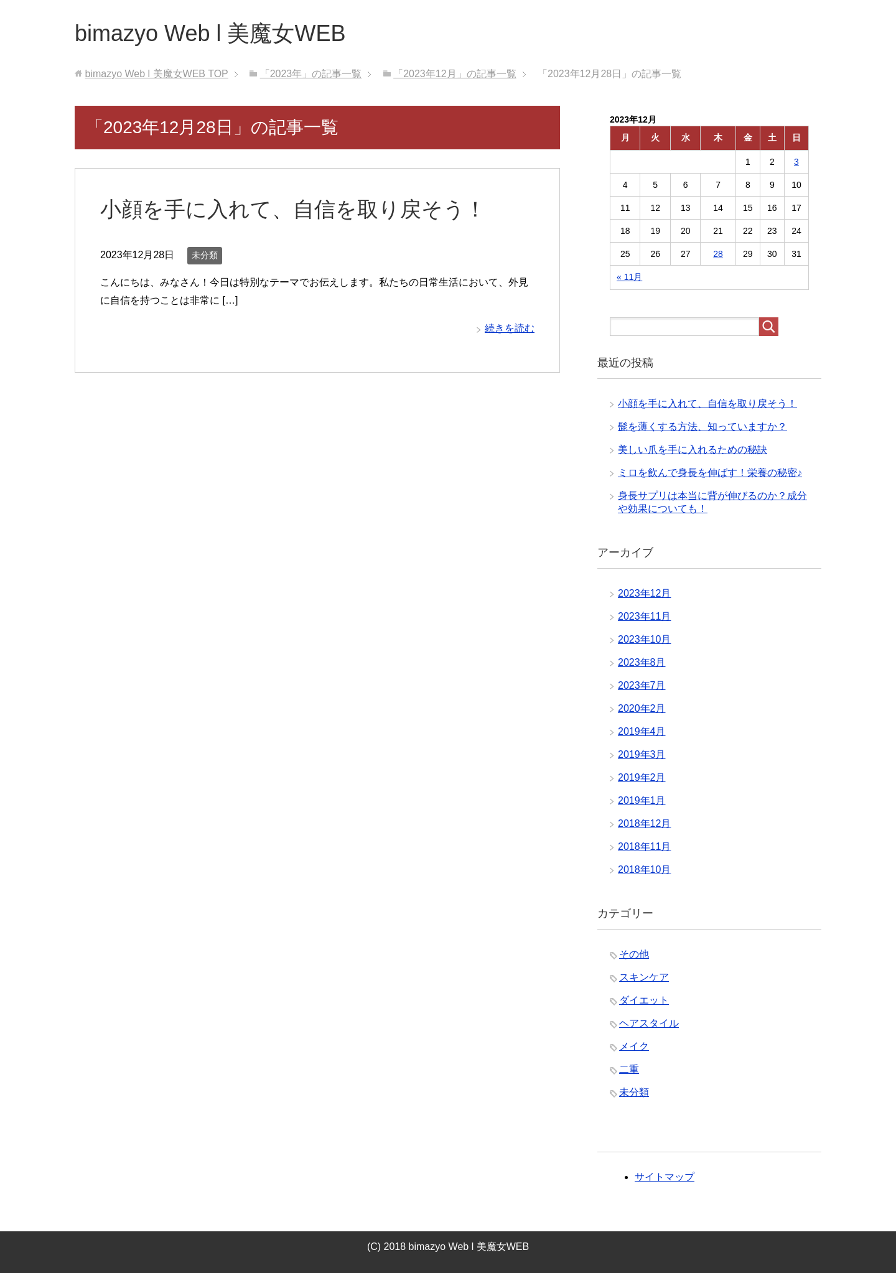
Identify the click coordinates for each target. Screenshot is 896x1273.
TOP (156, 73)
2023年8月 (642, 662)
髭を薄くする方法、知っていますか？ (702, 426)
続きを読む (509, 328)
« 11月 (629, 277)
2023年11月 (644, 616)
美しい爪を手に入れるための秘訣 (692, 449)
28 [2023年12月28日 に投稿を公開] (718, 254)
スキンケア (644, 977)
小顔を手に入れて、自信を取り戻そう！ (293, 209)
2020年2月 (642, 708)
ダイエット (644, 1000)
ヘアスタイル (649, 1023)
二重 (629, 1069)
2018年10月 (644, 869)
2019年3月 (642, 754)
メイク (634, 1046)
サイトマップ (664, 1177)
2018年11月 (644, 846)
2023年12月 (644, 593)
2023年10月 (644, 639)
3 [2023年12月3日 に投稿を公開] (796, 162)
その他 (634, 954)
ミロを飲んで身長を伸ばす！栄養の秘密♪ (710, 472)
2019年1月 (642, 800)
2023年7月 (642, 685)
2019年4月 (642, 731)
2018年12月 (644, 823)
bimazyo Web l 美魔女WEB (210, 33)
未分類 (205, 255)
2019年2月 (642, 777)
